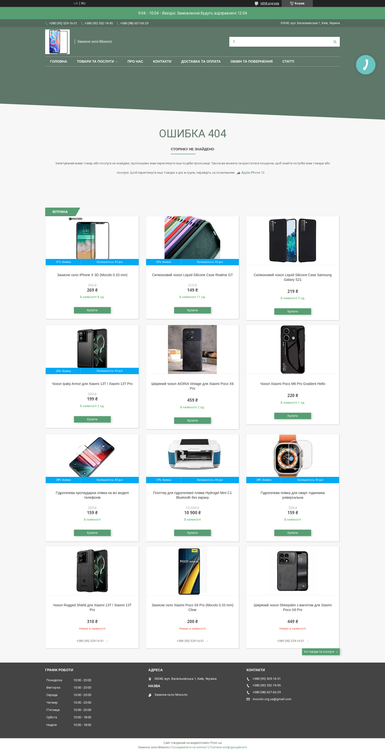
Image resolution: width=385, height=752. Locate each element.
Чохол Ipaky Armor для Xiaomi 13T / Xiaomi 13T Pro (92, 384)
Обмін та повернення (252, 61)
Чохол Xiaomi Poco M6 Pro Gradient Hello (292, 384)
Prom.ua (216, 743)
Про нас (135, 61)
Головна (58, 61)
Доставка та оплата (201, 61)
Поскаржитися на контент (189, 747)
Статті (288, 61)
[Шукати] (335, 42)
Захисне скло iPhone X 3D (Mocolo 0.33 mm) (92, 275)
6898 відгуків (270, 3)
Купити (92, 310)
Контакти (162, 61)
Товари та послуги (95, 61)
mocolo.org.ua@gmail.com (272, 699)
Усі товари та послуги (319, 651)
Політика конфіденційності (228, 747)
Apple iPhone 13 (252, 172)
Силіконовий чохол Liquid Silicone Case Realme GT (192, 275)
